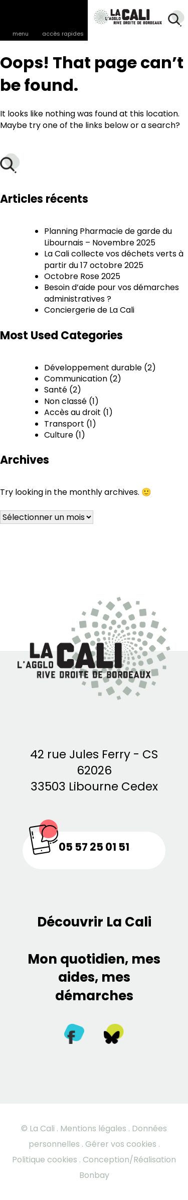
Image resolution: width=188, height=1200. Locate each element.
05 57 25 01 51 (94, 847)
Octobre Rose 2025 (82, 276)
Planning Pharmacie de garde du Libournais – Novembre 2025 (108, 236)
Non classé (65, 401)
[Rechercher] (176, 20)
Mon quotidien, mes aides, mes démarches (94, 977)
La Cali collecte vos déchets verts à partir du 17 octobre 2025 (113, 259)
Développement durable (93, 367)
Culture (58, 435)
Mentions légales (93, 1128)
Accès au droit (72, 412)
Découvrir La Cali (94, 922)
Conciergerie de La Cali (89, 310)
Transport (64, 424)
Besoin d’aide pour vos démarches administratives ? (111, 293)
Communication (75, 378)
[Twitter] (114, 1036)
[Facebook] (74, 1036)
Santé (55, 389)
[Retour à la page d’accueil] (123, 13)
